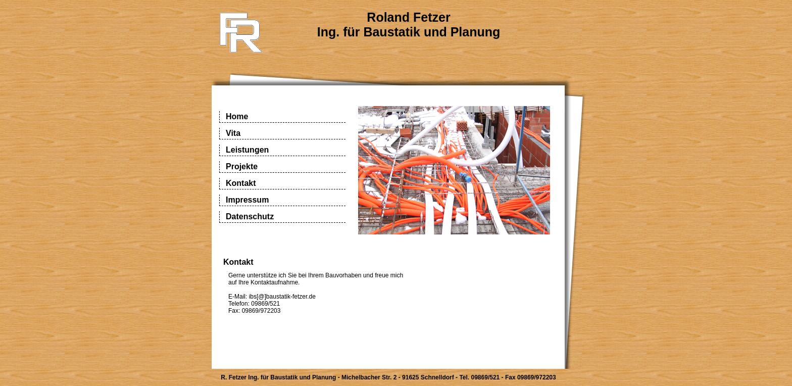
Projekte (242, 166)
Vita (233, 133)
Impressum (247, 200)
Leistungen (247, 150)
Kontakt (241, 183)
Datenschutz (250, 216)
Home (237, 116)
